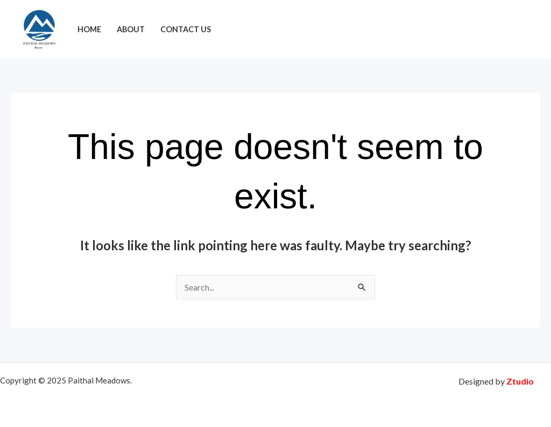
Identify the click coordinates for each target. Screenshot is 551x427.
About (131, 29)
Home (89, 29)
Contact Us (185, 29)
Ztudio (520, 381)
